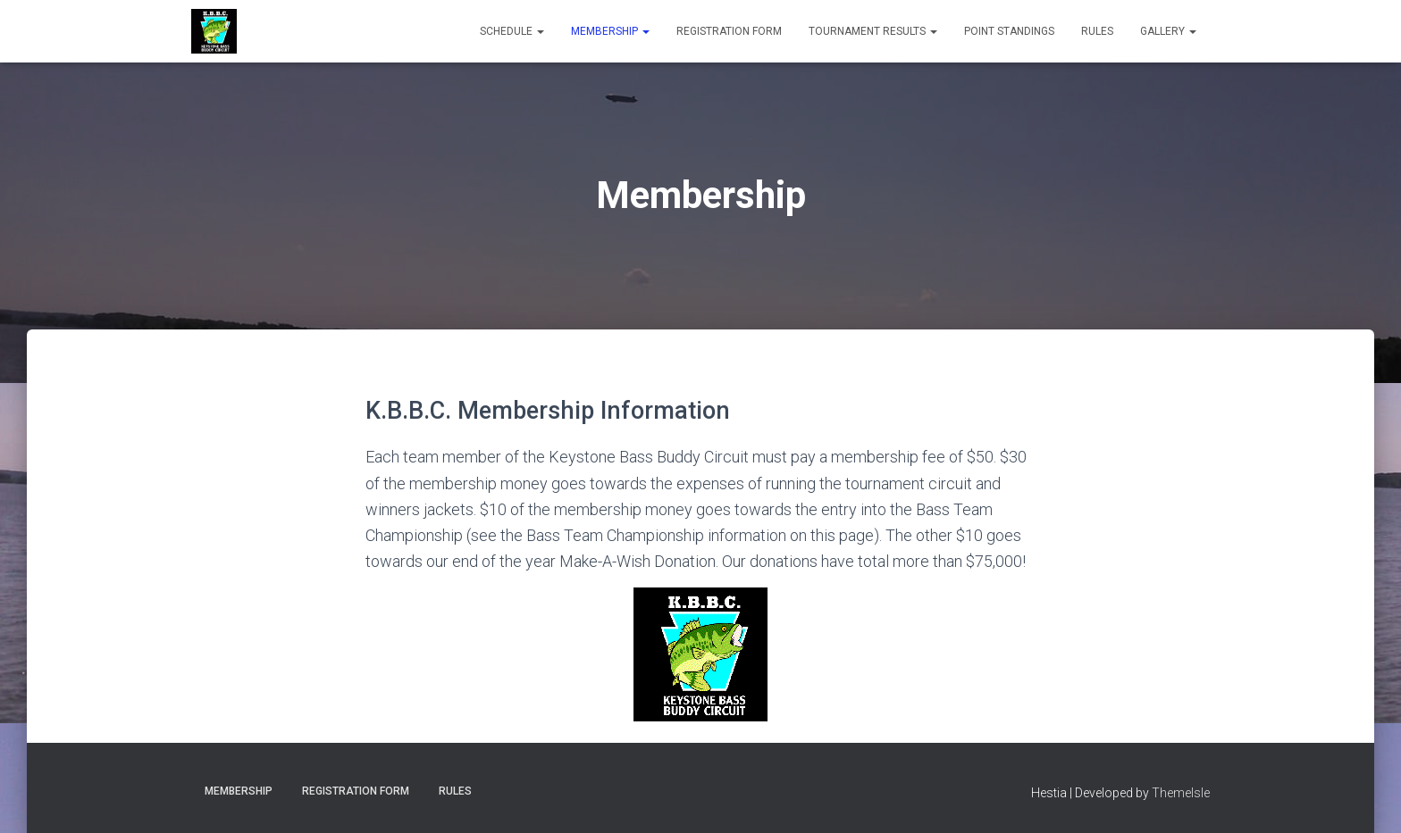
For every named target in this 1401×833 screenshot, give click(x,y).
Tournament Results (873, 31)
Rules (1097, 31)
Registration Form (729, 31)
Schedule (512, 31)
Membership (610, 31)
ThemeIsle (1181, 793)
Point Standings (1009, 31)
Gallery (1168, 31)
